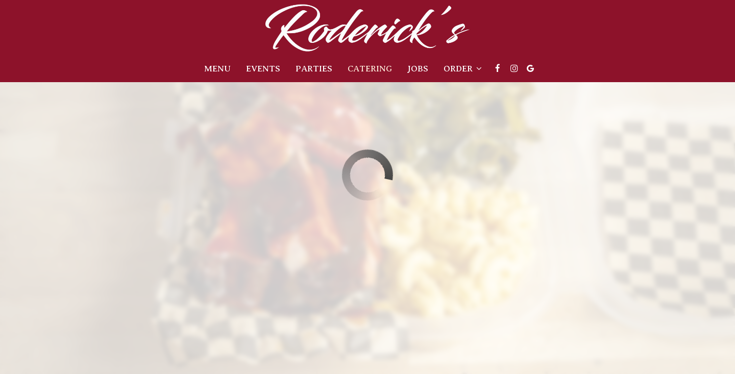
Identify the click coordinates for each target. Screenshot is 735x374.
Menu (217, 68)
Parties (314, 68)
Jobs (417, 68)
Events (263, 68)
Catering (370, 68)
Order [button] (463, 68)
